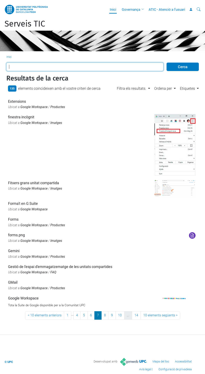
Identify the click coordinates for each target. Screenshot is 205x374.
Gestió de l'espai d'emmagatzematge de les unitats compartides (60, 266)
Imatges (56, 123)
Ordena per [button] (163, 88)
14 (136, 315)
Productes (57, 107)
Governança (131, 9)
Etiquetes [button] (187, 88)
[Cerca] (198, 9)
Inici (113, 9)
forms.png (16, 235)
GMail (12, 282)
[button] (144, 9)
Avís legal (145, 369)
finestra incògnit (21, 117)
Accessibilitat (183, 361)
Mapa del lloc (161, 361)
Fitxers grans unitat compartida (33, 183)
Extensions (17, 101)
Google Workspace (33, 107)
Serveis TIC (25, 24)
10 (120, 315)
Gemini (14, 251)
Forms (13, 219)
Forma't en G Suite (23, 203)
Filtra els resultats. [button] (131, 88)
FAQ (53, 272)
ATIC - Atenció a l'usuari (167, 9)
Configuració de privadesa (175, 369)
